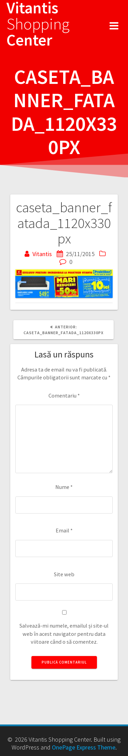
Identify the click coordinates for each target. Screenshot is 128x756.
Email (64, 530)
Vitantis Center (38, 24)
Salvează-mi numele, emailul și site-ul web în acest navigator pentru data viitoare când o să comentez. (64, 633)
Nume (64, 486)
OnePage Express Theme (83, 747)
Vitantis (42, 254)
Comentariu (64, 395)
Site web (64, 574)
